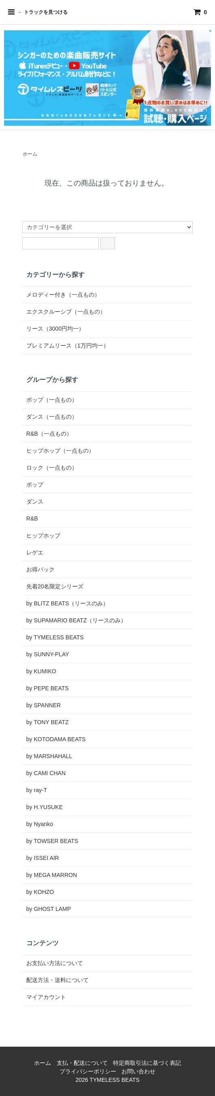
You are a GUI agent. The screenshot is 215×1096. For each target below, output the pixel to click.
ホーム (30, 154)
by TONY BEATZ (47, 722)
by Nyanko (39, 824)
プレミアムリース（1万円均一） (67, 345)
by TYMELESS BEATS (55, 637)
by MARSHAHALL (49, 756)
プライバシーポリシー (88, 1071)
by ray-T (36, 790)
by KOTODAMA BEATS (56, 739)
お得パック (40, 569)
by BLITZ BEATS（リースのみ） (67, 603)
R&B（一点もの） (49, 433)
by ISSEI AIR (42, 858)
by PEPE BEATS (47, 688)
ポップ (34, 484)
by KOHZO (40, 892)
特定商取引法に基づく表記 (147, 1063)
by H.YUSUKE (44, 807)
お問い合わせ (138, 1071)
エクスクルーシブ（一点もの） (66, 311)
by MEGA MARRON (51, 875)
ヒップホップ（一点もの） (60, 450)
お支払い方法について (54, 963)
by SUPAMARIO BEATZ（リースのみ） (76, 620)
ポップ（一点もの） (51, 399)
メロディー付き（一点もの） (63, 294)
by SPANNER (43, 705)
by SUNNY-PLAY (47, 654)
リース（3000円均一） (55, 328)
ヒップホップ (43, 535)
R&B (32, 518)
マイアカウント (46, 997)
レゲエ (34, 552)
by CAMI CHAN (46, 773)
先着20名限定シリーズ (55, 586)
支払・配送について (82, 1063)
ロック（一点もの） (51, 467)
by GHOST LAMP (48, 909)
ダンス (34, 501)
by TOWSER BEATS (52, 841)
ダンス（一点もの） (51, 416)
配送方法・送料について (57, 980)
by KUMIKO (41, 671)
